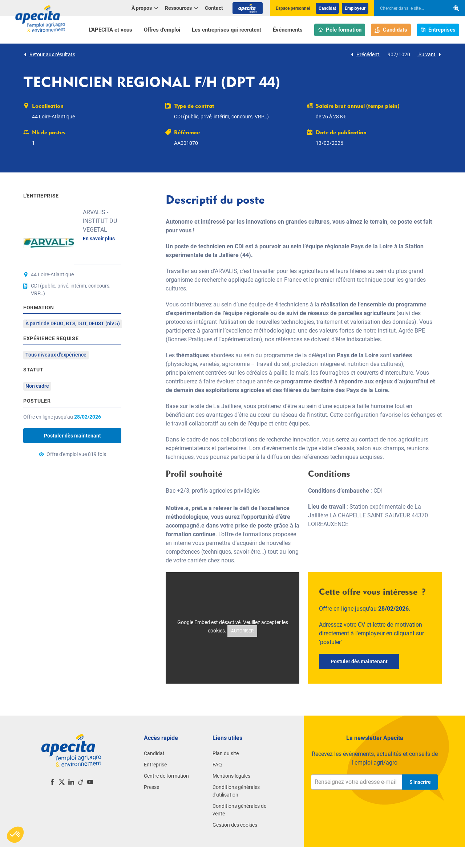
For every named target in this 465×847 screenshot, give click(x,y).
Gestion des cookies (235, 825)
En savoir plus (99, 238)
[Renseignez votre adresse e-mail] (356, 782)
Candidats (391, 30)
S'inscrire (420, 782)
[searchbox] (408, 8)
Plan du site (226, 753)
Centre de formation (166, 776)
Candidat (327, 8)
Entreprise (155, 764)
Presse (151, 787)
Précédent (365, 54)
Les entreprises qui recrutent (226, 30)
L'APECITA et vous (110, 30)
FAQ (217, 764)
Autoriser (242, 631)
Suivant (429, 54)
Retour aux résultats (49, 54)
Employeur (355, 8)
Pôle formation (340, 30)
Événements (288, 30)
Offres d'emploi (162, 30)
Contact (214, 8)
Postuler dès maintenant (72, 436)
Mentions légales (231, 776)
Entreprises (438, 30)
